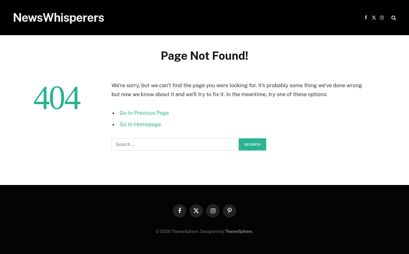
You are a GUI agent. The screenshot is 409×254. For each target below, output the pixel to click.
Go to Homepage (140, 124)
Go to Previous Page (144, 113)
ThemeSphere (238, 231)
